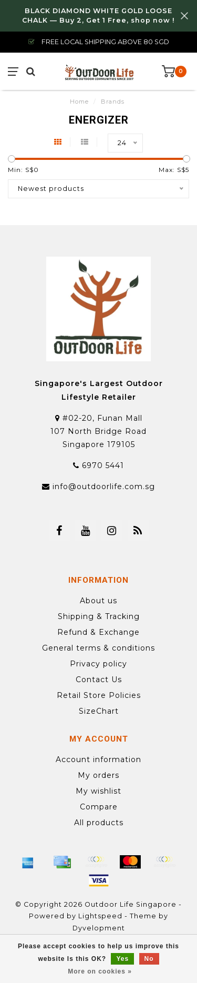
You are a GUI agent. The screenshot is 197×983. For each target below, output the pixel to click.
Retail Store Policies (99, 695)
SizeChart (99, 711)
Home (79, 101)
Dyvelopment (98, 928)
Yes (122, 958)
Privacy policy (98, 663)
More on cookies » (100, 971)
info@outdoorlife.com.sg (104, 486)
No (149, 958)
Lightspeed (100, 916)
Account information (98, 759)
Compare (99, 807)
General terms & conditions (98, 648)
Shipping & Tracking (99, 616)
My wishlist (98, 791)
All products (98, 822)
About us (98, 600)
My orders (98, 775)
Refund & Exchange (98, 632)
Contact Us (99, 679)
